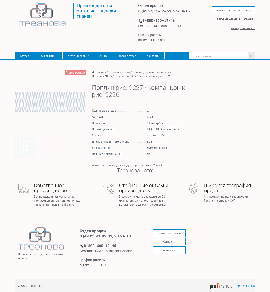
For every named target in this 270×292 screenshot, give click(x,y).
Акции (103, 56)
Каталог (25, 56)
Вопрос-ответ (127, 56)
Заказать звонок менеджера (233, 10)
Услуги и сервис (78, 56)
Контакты (153, 56)
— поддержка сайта (233, 286)
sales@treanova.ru (243, 28)
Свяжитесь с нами (169, 233)
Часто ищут (169, 250)
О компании (49, 56)
